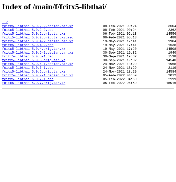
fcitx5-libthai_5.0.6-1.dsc (28, 77)
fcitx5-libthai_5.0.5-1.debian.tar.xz (37, 59)
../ (5, 22)
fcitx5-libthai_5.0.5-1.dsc (28, 63)
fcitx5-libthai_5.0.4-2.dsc (28, 50)
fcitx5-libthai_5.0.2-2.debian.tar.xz (37, 27)
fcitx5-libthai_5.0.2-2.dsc (28, 32)
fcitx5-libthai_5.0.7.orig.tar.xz (33, 95)
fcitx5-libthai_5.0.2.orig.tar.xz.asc (37, 41)
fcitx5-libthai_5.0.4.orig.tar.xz (33, 54)
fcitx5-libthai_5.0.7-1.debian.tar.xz (37, 86)
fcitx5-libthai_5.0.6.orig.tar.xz (33, 82)
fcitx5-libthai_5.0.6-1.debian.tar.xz (37, 73)
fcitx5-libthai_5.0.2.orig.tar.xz (33, 36)
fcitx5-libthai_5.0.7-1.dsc (28, 91)
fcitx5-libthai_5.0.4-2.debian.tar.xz (37, 45)
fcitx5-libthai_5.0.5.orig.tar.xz (33, 68)
